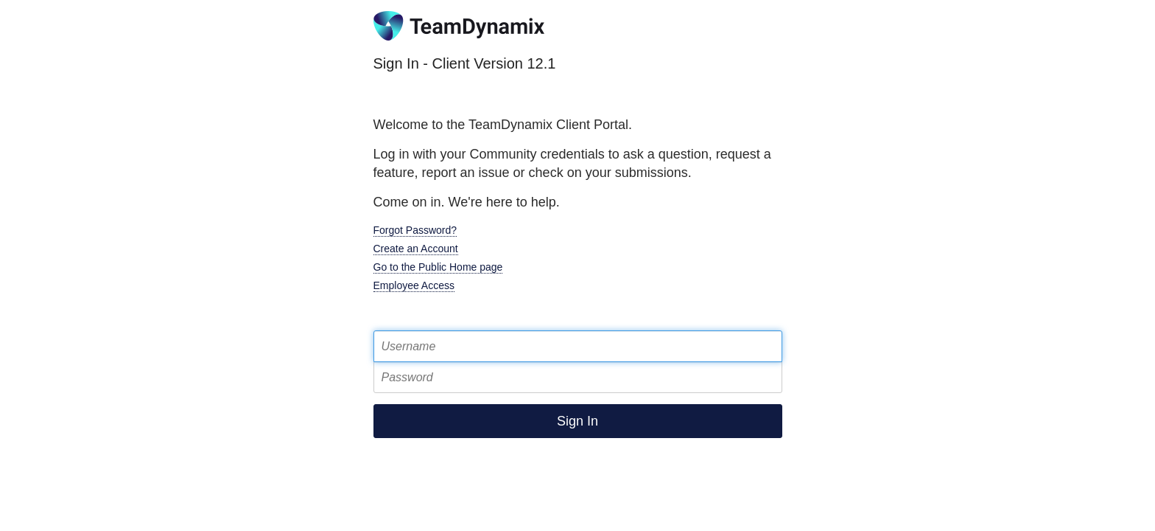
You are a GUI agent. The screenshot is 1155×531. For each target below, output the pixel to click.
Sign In (577, 421)
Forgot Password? (415, 230)
